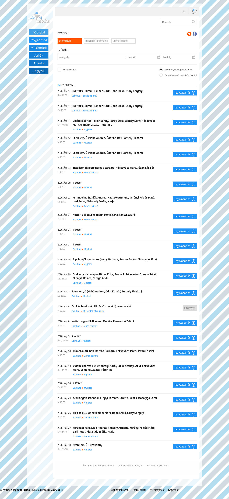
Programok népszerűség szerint (181, 75)
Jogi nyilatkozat (119, 489)
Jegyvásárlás (183, 92)
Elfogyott (189, 308)
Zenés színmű (90, 95)
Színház (76, 95)
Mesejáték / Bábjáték (93, 311)
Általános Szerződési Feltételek (98, 465)
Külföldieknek (69, 69)
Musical (88, 142)
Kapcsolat (173, 489)
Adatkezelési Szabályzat (130, 465)
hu (183, 11)
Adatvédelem (139, 489)
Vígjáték (88, 129)
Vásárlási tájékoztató (157, 465)
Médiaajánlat (157, 489)
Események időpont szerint (178, 69)
